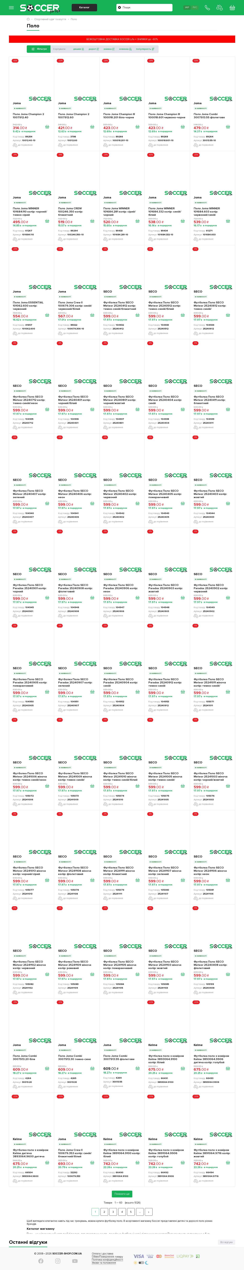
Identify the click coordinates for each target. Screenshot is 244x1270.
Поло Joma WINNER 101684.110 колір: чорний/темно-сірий (30, 211)
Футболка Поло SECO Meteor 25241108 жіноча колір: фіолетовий (74, 871)
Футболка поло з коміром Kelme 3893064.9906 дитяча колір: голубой (211, 1059)
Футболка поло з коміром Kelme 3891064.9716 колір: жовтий (212, 1153)
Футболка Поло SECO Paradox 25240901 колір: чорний (29, 588)
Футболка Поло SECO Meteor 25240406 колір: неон (75, 494)
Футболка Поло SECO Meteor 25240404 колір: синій (165, 400)
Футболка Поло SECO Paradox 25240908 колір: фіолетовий (75, 588)
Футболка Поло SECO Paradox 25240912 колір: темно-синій (165, 682)
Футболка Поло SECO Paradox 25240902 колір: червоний (211, 588)
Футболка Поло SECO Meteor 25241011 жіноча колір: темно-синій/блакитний (210, 682)
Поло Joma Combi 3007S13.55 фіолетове (209, 116)
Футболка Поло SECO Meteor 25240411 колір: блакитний (209, 400)
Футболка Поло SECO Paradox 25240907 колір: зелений (75, 682)
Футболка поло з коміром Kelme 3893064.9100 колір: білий (166, 1059)
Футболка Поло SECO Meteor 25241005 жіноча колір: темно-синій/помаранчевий (165, 776)
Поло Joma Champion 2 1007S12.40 (28, 116)
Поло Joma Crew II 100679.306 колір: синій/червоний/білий (75, 305)
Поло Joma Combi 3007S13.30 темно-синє (74, 1057)
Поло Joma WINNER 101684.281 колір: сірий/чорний (119, 211)
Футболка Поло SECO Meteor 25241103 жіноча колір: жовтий (164, 965)
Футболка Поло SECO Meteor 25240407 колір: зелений (29, 494)
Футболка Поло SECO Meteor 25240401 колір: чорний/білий (74, 400)
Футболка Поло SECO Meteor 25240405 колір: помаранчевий (165, 494)
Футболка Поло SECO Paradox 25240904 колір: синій (120, 682)
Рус (195, 7)
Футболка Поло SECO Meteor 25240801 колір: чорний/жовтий (119, 400)
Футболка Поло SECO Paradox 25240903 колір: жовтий (165, 588)
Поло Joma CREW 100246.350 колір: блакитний (70, 211)
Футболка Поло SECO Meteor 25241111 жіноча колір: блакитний (119, 871)
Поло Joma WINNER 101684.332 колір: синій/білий (164, 211)
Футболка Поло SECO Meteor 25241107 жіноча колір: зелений (164, 871)
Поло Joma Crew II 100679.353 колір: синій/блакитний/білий (75, 1153)
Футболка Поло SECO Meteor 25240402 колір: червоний (120, 494)
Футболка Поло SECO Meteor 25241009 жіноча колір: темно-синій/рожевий (75, 776)
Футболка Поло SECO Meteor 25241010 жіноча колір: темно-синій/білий (120, 776)
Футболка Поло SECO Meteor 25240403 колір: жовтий (210, 494)
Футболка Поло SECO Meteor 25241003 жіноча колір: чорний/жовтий (210, 776)
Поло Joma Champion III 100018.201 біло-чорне (119, 116)
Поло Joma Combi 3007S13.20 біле (25, 1057)
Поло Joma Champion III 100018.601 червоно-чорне (166, 116)
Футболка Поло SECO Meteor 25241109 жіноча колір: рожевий (74, 965)
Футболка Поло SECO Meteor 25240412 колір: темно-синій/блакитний (119, 305)
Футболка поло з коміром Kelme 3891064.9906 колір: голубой (166, 1153)
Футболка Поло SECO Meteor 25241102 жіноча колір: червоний (29, 965)
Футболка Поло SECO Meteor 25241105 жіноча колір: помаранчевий (119, 965)
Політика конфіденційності (107, 1259)
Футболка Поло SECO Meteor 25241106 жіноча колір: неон (210, 871)
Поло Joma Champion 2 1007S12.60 (73, 116)
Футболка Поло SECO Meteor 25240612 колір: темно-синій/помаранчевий (210, 305)
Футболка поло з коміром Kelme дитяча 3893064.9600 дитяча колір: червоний (30, 1153)
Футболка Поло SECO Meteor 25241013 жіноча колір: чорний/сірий (29, 871)
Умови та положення (104, 1262)
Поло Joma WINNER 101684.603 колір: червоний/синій (207, 211)
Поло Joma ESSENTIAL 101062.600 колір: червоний (28, 305)
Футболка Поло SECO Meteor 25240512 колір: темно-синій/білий (164, 305)
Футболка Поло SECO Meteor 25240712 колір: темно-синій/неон (29, 400)
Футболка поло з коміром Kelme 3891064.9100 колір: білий (121, 1153)
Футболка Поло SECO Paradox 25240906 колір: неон (120, 588)
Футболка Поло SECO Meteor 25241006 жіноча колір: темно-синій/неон (30, 776)
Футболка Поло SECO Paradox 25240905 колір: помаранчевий (30, 682)
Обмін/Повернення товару (107, 1256)
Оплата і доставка (102, 1253)
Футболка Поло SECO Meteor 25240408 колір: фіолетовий (210, 965)
